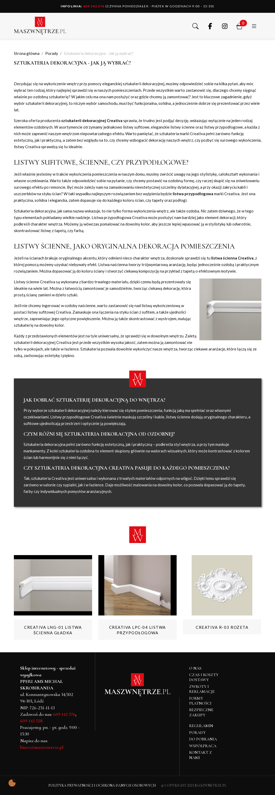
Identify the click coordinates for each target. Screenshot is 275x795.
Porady (197, 732)
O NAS (195, 668)
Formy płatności (200, 701)
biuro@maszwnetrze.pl (41, 747)
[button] (195, 25)
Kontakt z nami (200, 755)
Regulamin (201, 725)
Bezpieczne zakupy (201, 712)
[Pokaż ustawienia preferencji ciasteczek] (12, 783)
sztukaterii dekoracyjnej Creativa (91, 120)
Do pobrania (203, 739)
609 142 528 (31, 721)
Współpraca (202, 745)
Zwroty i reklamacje (202, 689)
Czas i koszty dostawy (203, 677)
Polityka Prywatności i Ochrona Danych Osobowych (102, 785)
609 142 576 (83, 6)
